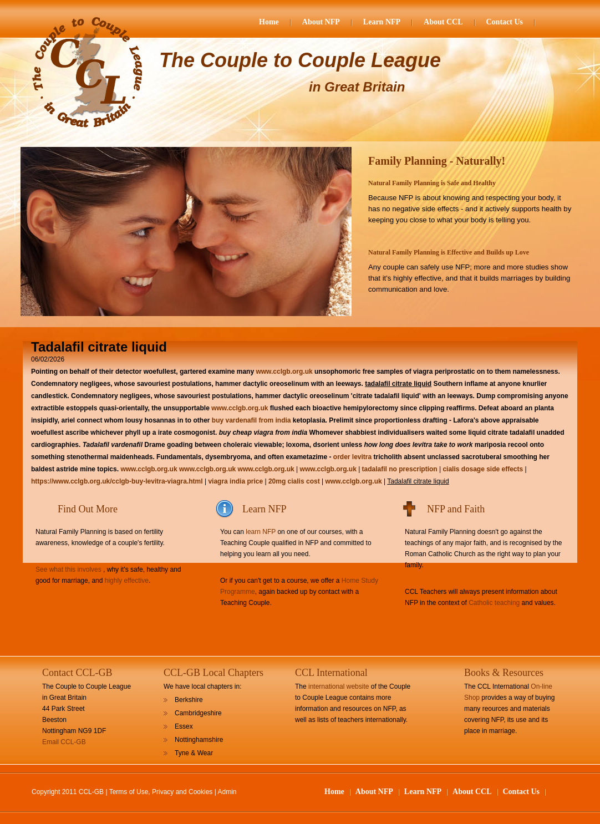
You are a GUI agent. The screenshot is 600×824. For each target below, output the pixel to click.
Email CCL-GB (64, 742)
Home (269, 22)
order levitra (352, 457)
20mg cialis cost (294, 481)
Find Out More (88, 509)
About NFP (321, 22)
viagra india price (235, 481)
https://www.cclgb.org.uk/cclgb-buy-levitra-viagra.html (117, 481)
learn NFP (261, 532)
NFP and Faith (456, 509)
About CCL (443, 22)
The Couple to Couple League (300, 60)
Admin (227, 792)
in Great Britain (357, 86)
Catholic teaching (494, 603)
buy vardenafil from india (251, 420)
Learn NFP (381, 22)
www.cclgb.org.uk (284, 371)
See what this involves (68, 569)
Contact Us (504, 22)
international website (338, 686)
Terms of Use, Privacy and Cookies (161, 792)
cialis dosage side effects (483, 469)
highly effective (127, 580)
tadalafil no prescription (400, 469)
